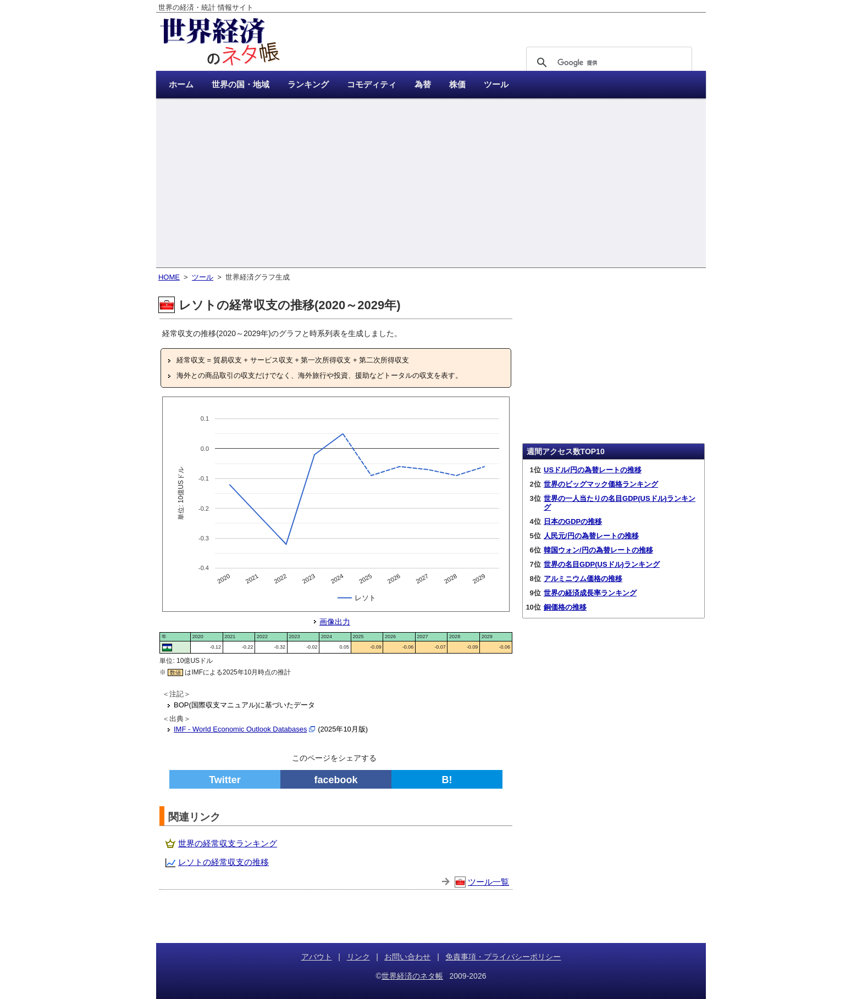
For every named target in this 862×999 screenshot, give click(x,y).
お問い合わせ (407, 956)
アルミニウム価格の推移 (583, 578)
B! (447, 779)
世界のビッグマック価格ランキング (601, 484)
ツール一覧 (488, 881)
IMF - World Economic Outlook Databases (240, 729)
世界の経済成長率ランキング (590, 593)
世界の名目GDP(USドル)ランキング (602, 564)
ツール (202, 277)
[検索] (607, 62)
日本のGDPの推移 (573, 521)
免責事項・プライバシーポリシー (503, 956)
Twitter (225, 779)
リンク (358, 956)
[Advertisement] (431, 184)
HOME (169, 277)
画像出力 (334, 621)
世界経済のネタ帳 (412, 976)
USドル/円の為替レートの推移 (593, 470)
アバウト (316, 956)
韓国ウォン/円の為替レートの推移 (598, 550)
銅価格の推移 (565, 607)
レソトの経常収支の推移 (223, 862)
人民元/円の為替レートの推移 (591, 536)
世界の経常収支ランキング (227, 843)
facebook (335, 779)
